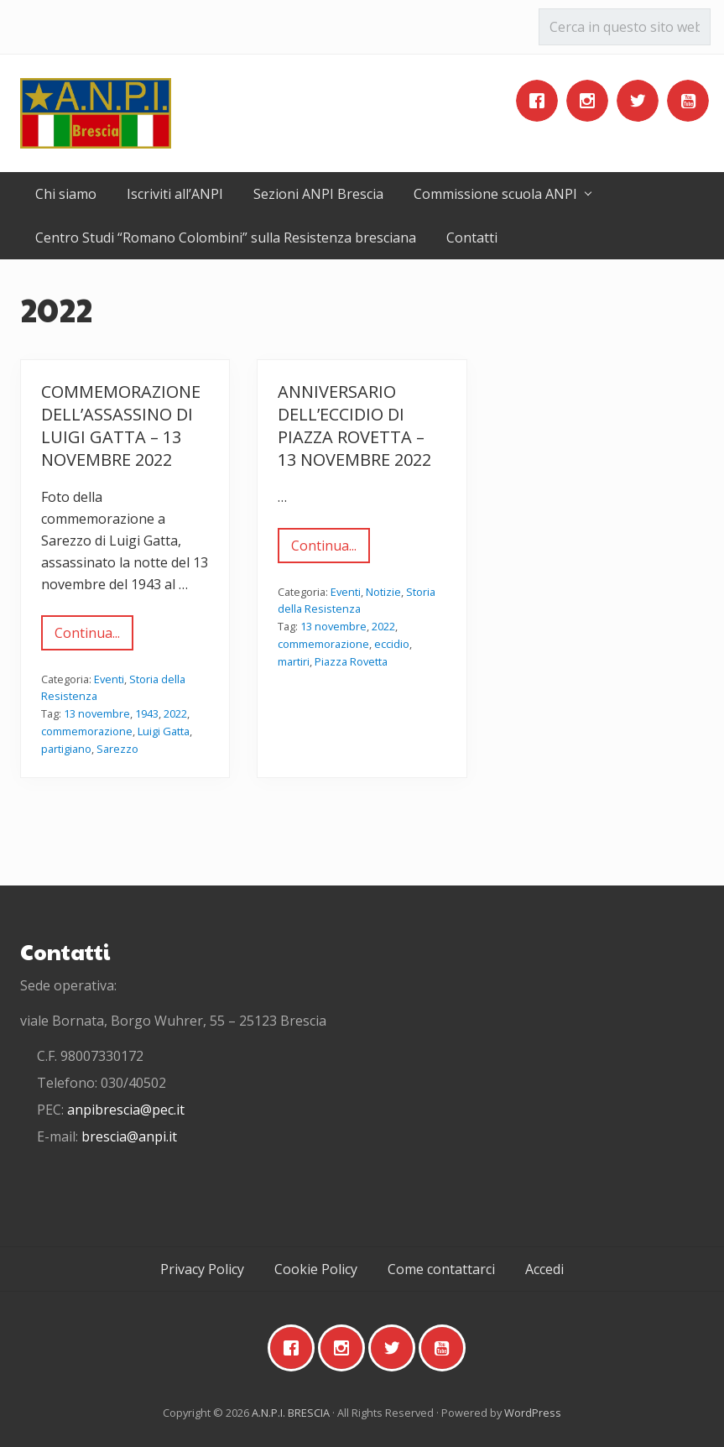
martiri (294, 661)
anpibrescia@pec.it (126, 1109)
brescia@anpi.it (129, 1136)
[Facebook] (541, 101)
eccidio (391, 643)
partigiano (66, 748)
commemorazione (87, 731)
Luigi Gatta (164, 731)
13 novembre (97, 713)
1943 (147, 713)
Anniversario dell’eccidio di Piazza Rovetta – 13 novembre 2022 (354, 425)
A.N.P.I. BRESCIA (291, 1412)
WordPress (532, 1412)
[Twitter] (642, 101)
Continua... (87, 637)
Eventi (109, 679)
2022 (175, 713)
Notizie (383, 591)
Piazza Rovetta (351, 661)
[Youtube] (692, 101)
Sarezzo (117, 748)
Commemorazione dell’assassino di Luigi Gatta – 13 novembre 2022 (121, 425)
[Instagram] (591, 101)
